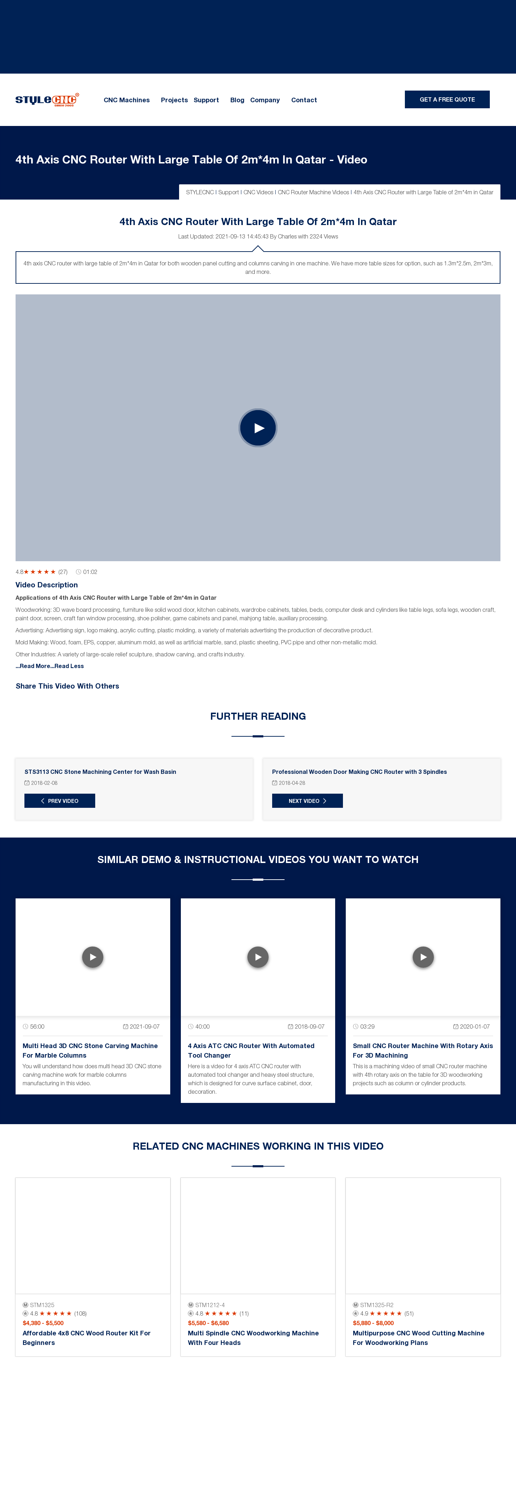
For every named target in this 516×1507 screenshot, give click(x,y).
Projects (174, 100)
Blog (237, 100)
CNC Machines (127, 100)
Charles (287, 236)
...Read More (33, 665)
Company (265, 100)
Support (206, 100)
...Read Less (67, 665)
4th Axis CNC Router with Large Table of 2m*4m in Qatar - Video (191, 159)
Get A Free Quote (447, 99)
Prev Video (63, 801)
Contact (304, 100)
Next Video (304, 801)
